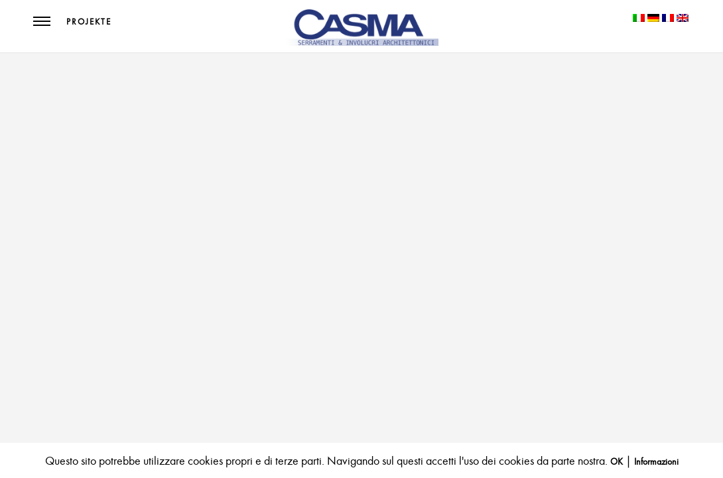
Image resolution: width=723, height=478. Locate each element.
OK (616, 461)
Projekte (88, 22)
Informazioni (656, 461)
